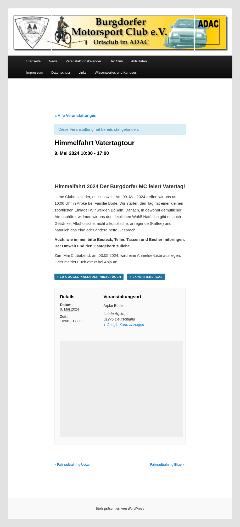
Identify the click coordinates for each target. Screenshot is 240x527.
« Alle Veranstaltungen (75, 115)
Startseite (33, 61)
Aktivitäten (139, 61)
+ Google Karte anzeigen (123, 325)
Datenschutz (60, 72)
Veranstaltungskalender (83, 61)
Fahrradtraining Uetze (72, 464)
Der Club (116, 61)
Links (82, 72)
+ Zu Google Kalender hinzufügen (89, 276)
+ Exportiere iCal (146, 276)
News (53, 61)
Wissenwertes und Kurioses (116, 72)
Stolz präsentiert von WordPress (120, 508)
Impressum (34, 72)
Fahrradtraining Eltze (167, 464)
